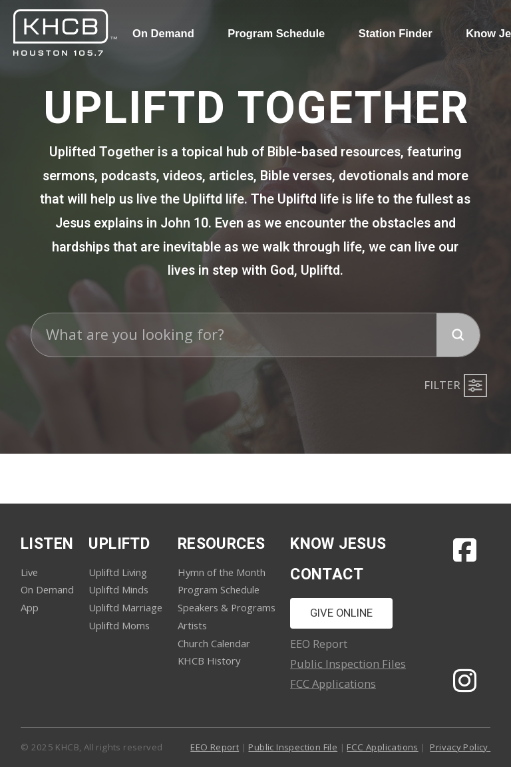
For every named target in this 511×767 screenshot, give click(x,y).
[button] (454, 385)
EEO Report (214, 747)
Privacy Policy (460, 747)
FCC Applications (333, 683)
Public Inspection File (292, 747)
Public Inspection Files (348, 663)
